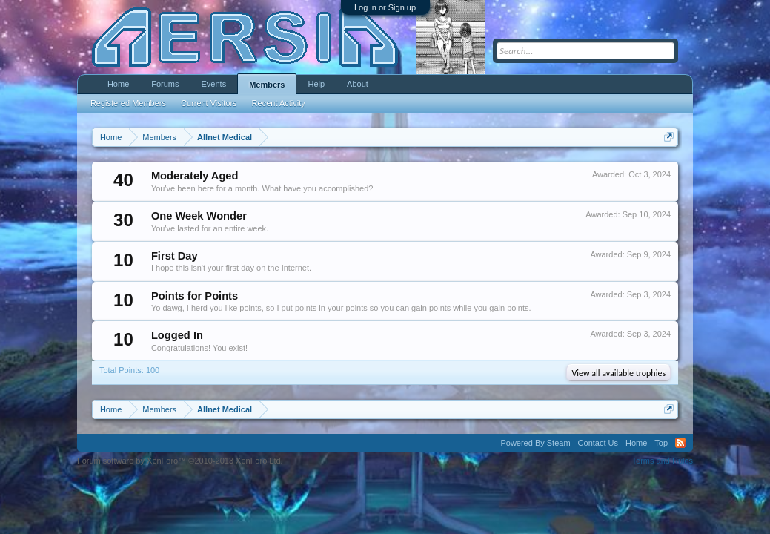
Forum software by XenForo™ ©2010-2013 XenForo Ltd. (180, 460)
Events (214, 83)
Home (118, 83)
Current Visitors (209, 103)
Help (316, 83)
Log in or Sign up (385, 7)
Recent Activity (278, 103)
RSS (680, 443)
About (357, 83)
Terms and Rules (663, 460)
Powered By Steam (535, 442)
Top (661, 442)
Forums (165, 83)
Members (267, 84)
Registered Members (128, 103)
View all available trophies (618, 373)
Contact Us (598, 442)
